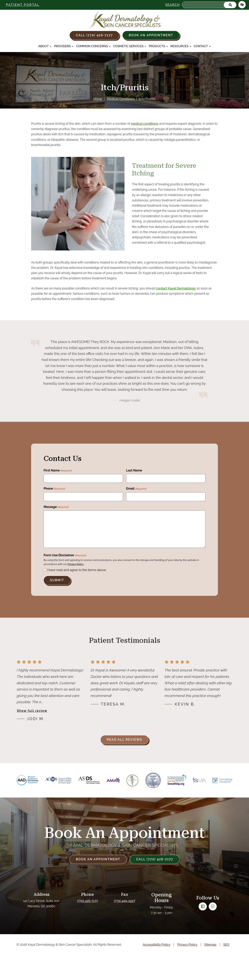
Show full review (32, 711)
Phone (54, 489)
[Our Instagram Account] (213, 906)
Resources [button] (180, 46)
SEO (226, 944)
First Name (58, 471)
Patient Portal (22, 5)
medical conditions (144, 124)
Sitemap (210, 944)
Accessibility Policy (156, 944)
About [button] (45, 46)
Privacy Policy (75, 564)
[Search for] (209, 5)
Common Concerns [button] (93, 46)
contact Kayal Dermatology (176, 288)
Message (56, 507)
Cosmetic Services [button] (129, 46)
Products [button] (158, 46)
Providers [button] (64, 46)
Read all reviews (124, 739)
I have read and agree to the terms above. (76, 570)
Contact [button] (202, 46)
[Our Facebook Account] (203, 906)
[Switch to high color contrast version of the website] (242, 5)
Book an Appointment (151, 35)
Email (136, 489)
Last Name (134, 470)
